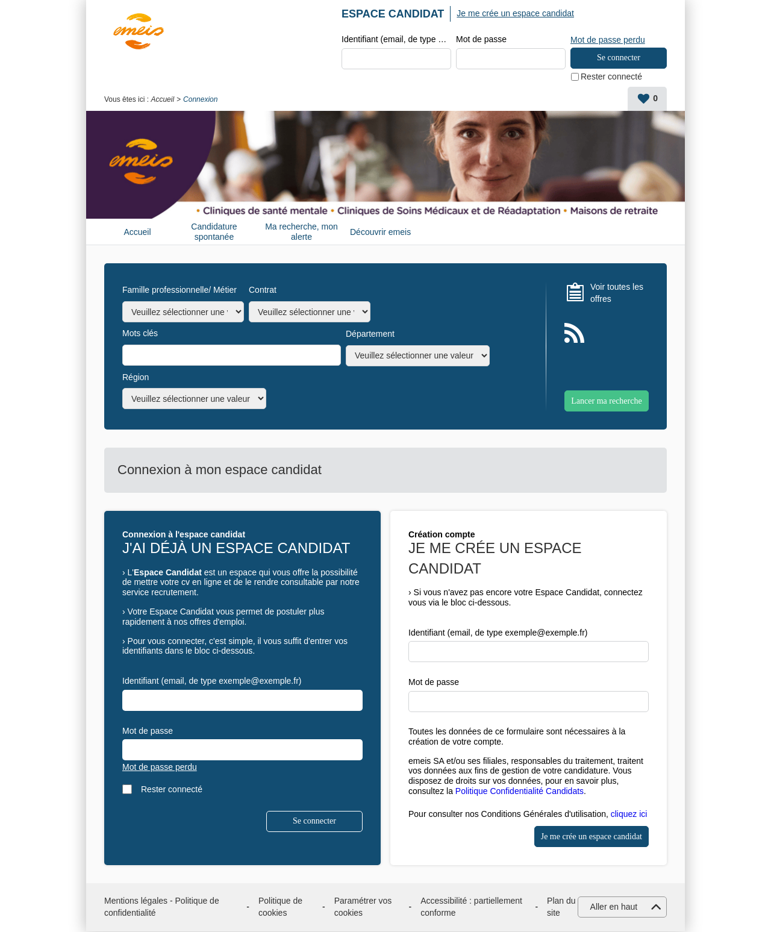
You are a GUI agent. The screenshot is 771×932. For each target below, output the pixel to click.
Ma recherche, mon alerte (301, 232)
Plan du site (561, 907)
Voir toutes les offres (616, 293)
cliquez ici (629, 814)
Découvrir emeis (380, 232)
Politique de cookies (280, 907)
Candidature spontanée (214, 232)
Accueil (162, 100)
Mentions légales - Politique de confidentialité (161, 907)
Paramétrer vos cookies (363, 907)
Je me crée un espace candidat (515, 13)
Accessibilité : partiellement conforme (471, 907)
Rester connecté (611, 77)
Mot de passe (481, 40)
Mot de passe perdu (607, 39)
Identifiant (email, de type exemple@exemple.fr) (396, 40)
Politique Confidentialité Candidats (519, 791)
